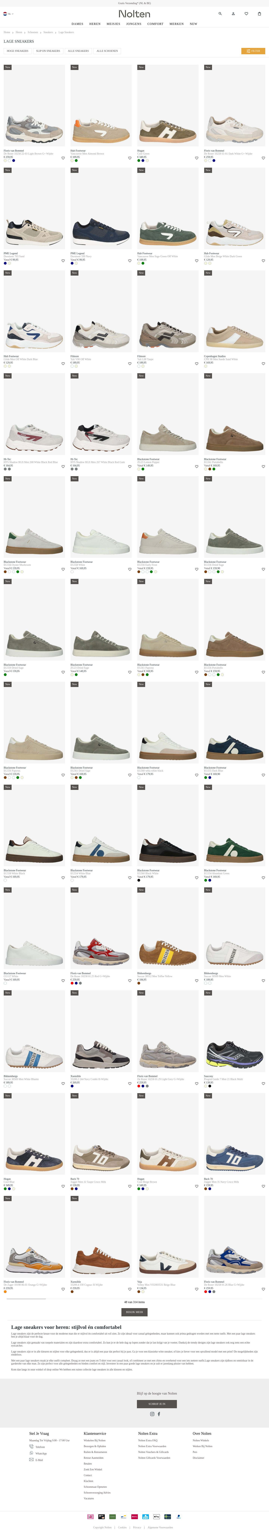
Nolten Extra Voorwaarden (152, 1446)
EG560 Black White (147, 873)
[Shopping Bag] (259, 14)
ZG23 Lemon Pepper (148, 462)
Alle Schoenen (107, 51)
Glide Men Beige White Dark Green (223, 256)
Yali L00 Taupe (145, 359)
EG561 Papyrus (145, 667)
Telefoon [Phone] (40, 1447)
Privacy (137, 1527)
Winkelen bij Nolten (94, 1440)
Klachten (88, 1481)
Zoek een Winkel (93, 1469)
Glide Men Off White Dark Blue (21, 359)
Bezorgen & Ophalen (95, 1446)
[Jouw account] (233, 14)
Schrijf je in (157, 1404)
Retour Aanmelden (93, 1457)
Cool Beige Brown (147, 1182)
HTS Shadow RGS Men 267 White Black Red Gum (98, 462)
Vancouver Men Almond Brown (87, 153)
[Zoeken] (220, 14)
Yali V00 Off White (81, 359)
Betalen (88, 1463)
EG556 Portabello (213, 667)
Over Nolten (202, 1433)
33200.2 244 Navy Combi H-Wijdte (89, 1079)
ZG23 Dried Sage (80, 667)
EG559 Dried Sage (14, 667)
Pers (195, 1452)
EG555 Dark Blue (213, 770)
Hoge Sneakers (17, 51)
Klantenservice (95, 1433)
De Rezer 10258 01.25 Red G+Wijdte (90, 976)
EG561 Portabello (213, 462)
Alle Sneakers (78, 51)
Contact (88, 1475)
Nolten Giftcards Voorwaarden (154, 1457)
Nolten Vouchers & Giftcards (153, 1452)
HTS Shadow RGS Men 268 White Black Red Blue (31, 462)
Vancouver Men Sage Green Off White (157, 256)
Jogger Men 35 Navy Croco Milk (221, 1182)
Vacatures (89, 1498)
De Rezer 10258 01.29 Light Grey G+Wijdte (160, 1079)
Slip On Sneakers (48, 51)
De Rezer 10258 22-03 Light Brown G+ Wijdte (28, 153)
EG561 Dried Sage (80, 770)
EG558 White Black (14, 873)
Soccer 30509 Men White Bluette (21, 1079)
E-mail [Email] (39, 1460)
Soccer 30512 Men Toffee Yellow (154, 976)
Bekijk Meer (134, 1312)
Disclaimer (198, 1457)
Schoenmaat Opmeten (95, 1486)
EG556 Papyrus (12, 770)
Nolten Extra (147, 1433)
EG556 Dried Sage (214, 565)
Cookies (122, 1527)
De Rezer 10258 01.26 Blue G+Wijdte (224, 1284)
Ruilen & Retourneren (95, 1452)
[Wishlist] (246, 14)
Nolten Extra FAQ (147, 1440)
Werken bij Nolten (202, 1446)
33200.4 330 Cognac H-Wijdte (87, 1284)
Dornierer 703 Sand (14, 256)
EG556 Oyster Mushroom (17, 565)
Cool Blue (9, 1182)
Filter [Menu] (253, 51)
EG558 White (78, 565)
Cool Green (143, 153)
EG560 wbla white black (150, 770)
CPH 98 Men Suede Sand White (221, 359)
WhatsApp (41, 1453)
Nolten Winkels (201, 1440)
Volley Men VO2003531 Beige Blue (156, 1284)
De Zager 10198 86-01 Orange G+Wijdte (25, 1284)
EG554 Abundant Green (216, 873)
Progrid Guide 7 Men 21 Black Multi (223, 1079)
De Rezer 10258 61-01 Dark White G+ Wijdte (228, 153)
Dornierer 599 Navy (81, 256)
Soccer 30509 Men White (217, 976)
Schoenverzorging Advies (97, 1492)
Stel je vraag (39, 1433)
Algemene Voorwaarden (160, 1527)
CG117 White (11, 976)
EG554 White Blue (81, 873)
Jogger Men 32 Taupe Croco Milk (88, 1182)
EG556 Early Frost (147, 565)
